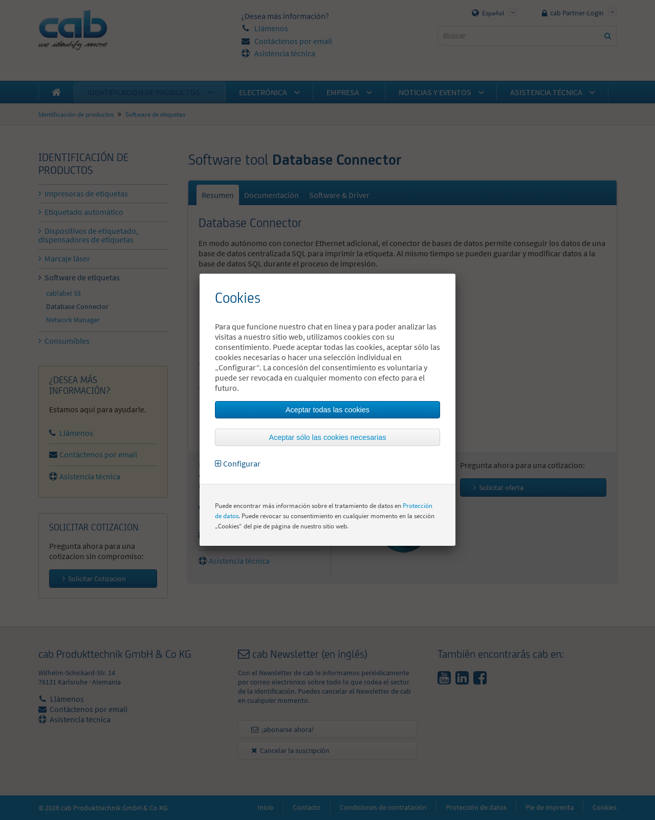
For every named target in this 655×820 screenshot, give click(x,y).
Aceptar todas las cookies (327, 410)
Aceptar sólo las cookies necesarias (327, 437)
